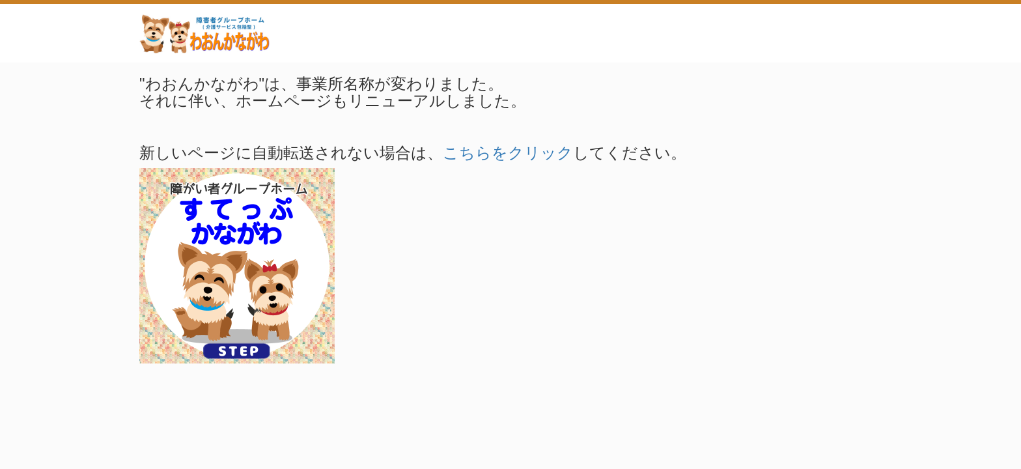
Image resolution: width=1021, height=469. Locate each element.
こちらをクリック (508, 153)
